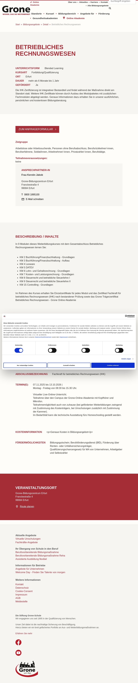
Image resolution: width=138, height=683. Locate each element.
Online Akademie (76, 18)
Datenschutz (22, 588)
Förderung (104, 13)
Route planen (27, 506)
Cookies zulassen (113, 365)
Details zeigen (126, 359)
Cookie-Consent (24, 591)
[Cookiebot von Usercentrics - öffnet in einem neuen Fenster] (122, 316)
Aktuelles (83, 2)
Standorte (36, 13)
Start (17, 24)
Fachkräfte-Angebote (26, 542)
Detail (45, 24)
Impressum (64, 337)
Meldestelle (21, 601)
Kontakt (104, 2)
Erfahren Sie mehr (23, 633)
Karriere (94, 2)
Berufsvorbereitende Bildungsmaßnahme (37, 552)
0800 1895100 (31, 194)
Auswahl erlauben (69, 365)
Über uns (72, 2)
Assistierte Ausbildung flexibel (31, 559)
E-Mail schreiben (35, 199)
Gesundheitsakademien (45, 18)
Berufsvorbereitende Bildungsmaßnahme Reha (40, 555)
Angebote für (87, 13)
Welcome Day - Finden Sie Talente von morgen (40, 572)
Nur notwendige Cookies (25, 365)
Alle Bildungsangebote (98, 5)
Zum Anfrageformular (36, 129)
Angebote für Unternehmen (29, 569)
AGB (18, 598)
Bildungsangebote (31, 24)
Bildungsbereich (67, 13)
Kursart (50, 13)
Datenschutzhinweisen (43, 337)
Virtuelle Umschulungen (28, 539)
